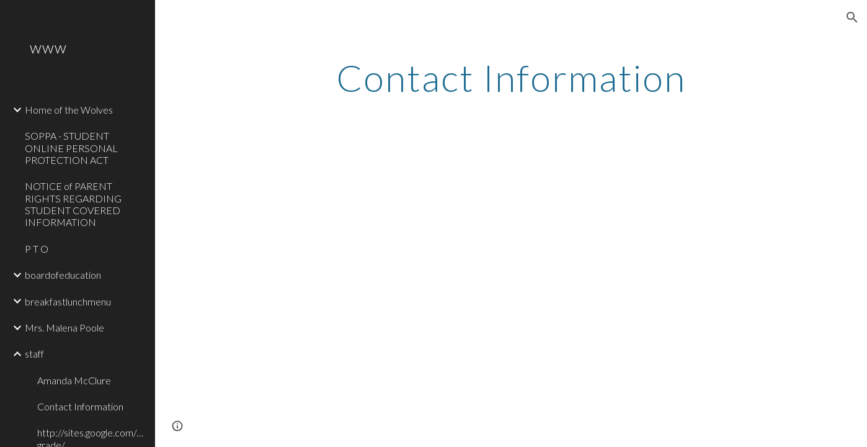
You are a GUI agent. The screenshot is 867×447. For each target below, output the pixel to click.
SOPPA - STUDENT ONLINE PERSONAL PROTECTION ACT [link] (71, 148)
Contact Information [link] (80, 406)
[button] (852, 17)
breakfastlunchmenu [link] (68, 301)
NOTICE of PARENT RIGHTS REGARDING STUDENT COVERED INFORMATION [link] (73, 204)
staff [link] (34, 353)
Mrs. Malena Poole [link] (64, 327)
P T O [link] (36, 249)
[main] (510, 77)
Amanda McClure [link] (74, 380)
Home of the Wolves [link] (69, 109)
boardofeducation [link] (63, 275)
